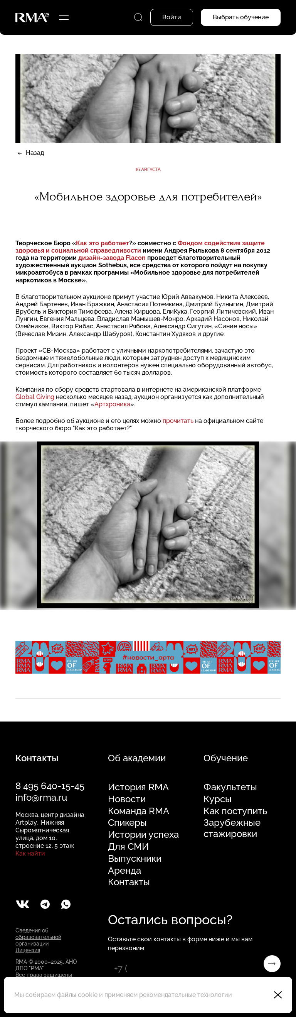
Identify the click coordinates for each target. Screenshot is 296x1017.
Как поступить (235, 811)
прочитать (179, 420)
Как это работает (102, 243)
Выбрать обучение (241, 17)
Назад (35, 152)
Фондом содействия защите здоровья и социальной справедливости (140, 246)
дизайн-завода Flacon (112, 257)
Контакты (129, 882)
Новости (127, 799)
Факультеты (230, 787)
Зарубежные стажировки (232, 828)
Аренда (124, 870)
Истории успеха (143, 834)
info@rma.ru (41, 797)
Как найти (30, 853)
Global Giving (35, 397)
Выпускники (134, 858)
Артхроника (112, 404)
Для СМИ (128, 846)
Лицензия (27, 950)
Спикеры (127, 822)
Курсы (218, 799)
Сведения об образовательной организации (38, 937)
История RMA (138, 787)
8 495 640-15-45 (49, 785)
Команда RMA (138, 811)
